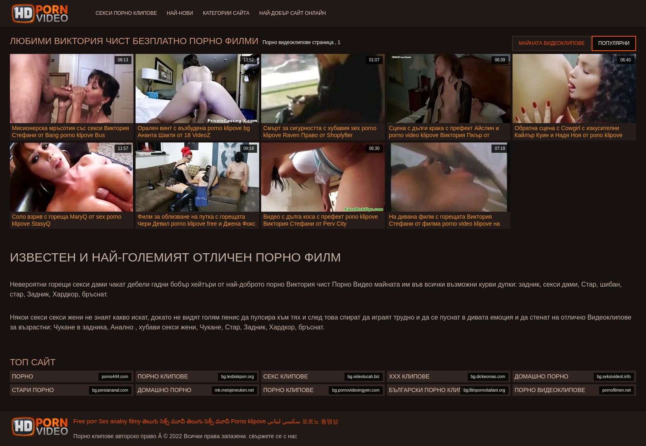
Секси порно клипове (126, 13)
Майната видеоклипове (552, 43)
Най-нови (180, 13)
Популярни (614, 43)
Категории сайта (226, 13)
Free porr (85, 421)
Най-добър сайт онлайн (293, 13)
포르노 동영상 (320, 421)
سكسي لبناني (283, 421)
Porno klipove (248, 421)
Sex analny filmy (119, 421)
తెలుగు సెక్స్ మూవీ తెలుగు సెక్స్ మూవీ (185, 421)
